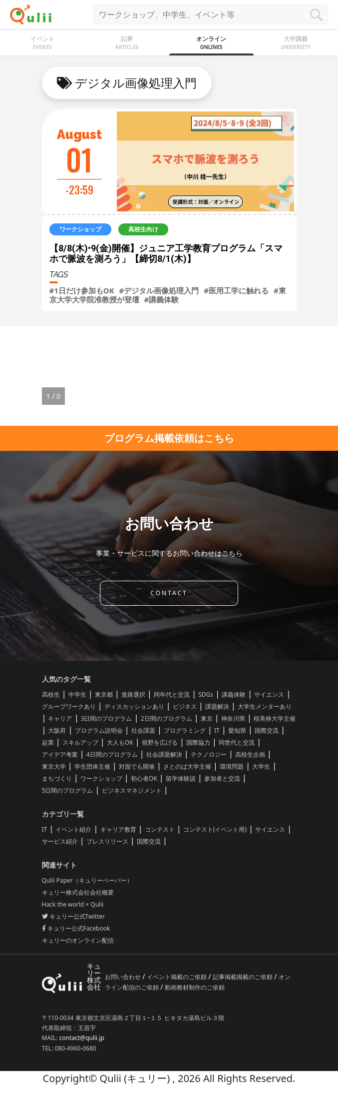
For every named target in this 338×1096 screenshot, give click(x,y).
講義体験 (234, 694)
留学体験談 (181, 778)
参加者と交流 (222, 778)
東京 (207, 718)
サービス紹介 (60, 841)
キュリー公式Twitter (73, 916)
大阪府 (57, 730)
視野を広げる (160, 742)
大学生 (261, 766)
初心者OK (144, 778)
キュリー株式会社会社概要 (78, 892)
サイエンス (269, 694)
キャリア (60, 718)
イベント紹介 (73, 829)
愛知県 (237, 730)
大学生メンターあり (265, 706)
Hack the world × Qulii (73, 904)
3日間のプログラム (106, 718)
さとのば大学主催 (187, 766)
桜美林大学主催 (275, 718)
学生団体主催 (92, 766)
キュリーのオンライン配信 (78, 940)
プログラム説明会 (99, 730)
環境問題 (232, 766)
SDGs (205, 694)
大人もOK (120, 742)
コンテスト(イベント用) (215, 829)
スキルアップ (80, 742)
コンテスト (160, 829)
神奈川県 (233, 718)
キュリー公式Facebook (76, 928)
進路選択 (133, 694)
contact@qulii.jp (81, 1038)
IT (217, 730)
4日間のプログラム (112, 754)
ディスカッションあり (134, 706)
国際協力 (198, 742)
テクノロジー (209, 754)
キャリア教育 (118, 829)
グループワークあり (69, 706)
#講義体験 (161, 299)
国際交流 (267, 730)
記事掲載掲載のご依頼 (243, 977)
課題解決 (217, 706)
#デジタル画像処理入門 (159, 290)
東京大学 (54, 766)
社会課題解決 (164, 754)
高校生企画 (250, 754)
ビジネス (185, 706)
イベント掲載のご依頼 (177, 977)
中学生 (77, 694)
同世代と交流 (237, 742)
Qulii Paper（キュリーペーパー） (87, 880)
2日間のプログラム (166, 718)
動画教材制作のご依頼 (195, 987)
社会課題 (143, 730)
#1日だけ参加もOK (81, 290)
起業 (48, 742)
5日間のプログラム (67, 790)
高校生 (51, 694)
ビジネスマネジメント (132, 790)
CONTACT (168, 593)
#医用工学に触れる (236, 290)
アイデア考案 (60, 754)
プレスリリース (107, 841)
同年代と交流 (172, 694)
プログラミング (185, 730)
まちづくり (57, 778)
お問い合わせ (123, 977)
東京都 (104, 694)
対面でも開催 (137, 766)
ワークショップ (101, 778)
